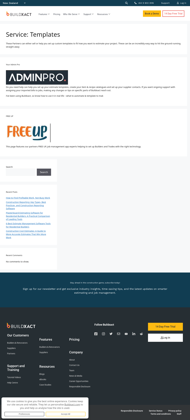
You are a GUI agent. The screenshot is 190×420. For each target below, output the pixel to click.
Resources (103, 14)
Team (71, 370)
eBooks (42, 379)
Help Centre (12, 382)
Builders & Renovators (17, 343)
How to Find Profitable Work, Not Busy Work (28, 197)
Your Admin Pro (13, 64)
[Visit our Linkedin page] (133, 334)
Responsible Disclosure (79, 386)
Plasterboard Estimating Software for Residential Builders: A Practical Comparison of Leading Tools (28, 216)
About (72, 360)
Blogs (42, 374)
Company (76, 352)
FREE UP (9, 116)
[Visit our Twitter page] (111, 334)
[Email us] (118, 334)
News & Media (75, 376)
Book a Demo (152, 13)
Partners (11, 353)
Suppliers (11, 348)
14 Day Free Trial (173, 13)
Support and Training (16, 368)
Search (9, 166)
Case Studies (45, 385)
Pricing (56, 14)
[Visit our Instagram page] (103, 334)
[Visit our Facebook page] (95, 334)
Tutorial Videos (14, 377)
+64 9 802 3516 (144, 3)
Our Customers (18, 335)
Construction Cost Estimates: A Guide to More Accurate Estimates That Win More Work (26, 234)
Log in (181, 3)
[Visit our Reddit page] (141, 334)
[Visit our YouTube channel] (126, 334)
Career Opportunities (78, 381)
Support (165, 3)
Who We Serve (71, 14)
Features (44, 14)
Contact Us (74, 365)
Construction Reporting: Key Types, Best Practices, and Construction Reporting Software (26, 205)
